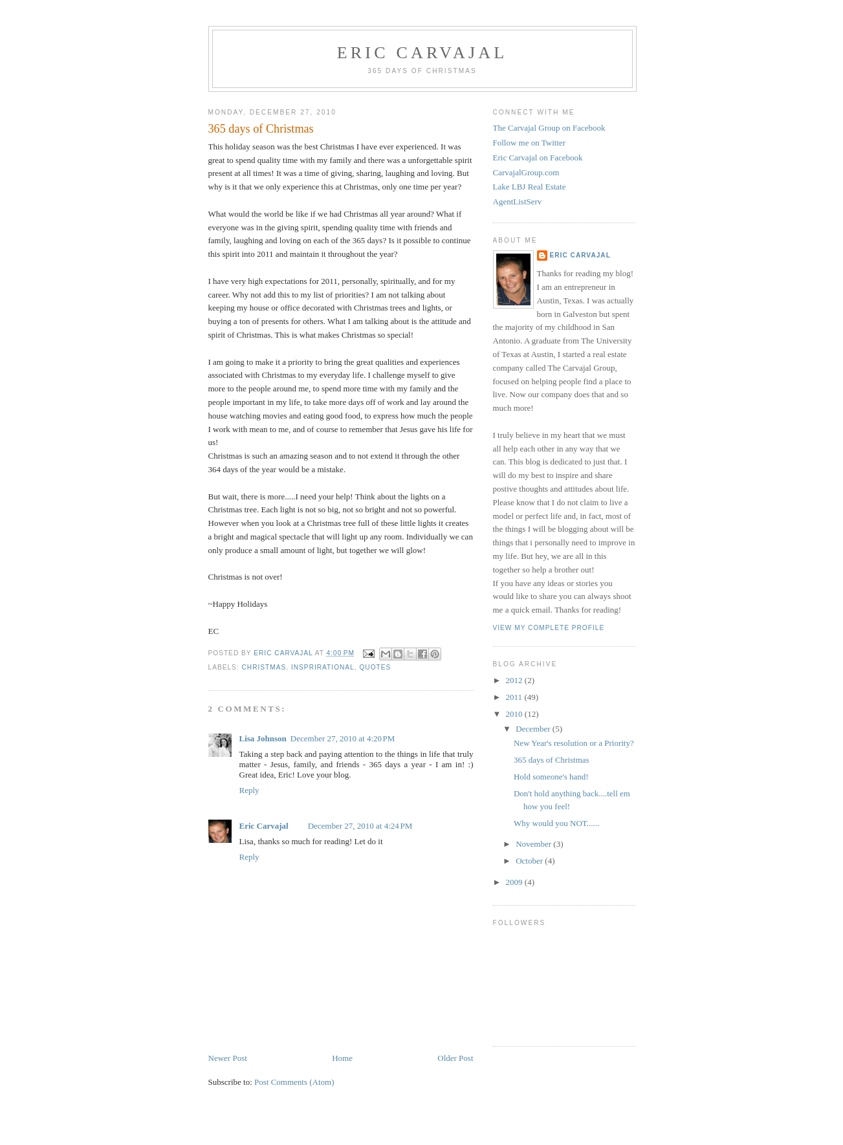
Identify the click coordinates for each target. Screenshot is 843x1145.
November (534, 844)
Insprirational (323, 667)
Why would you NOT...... (556, 823)
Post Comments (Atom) (294, 1082)
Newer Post (227, 1058)
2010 (515, 714)
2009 (515, 882)
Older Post (455, 1058)
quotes (375, 667)
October (530, 861)
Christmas (264, 667)
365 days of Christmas (551, 760)
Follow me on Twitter (529, 142)
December (534, 729)
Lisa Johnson (263, 738)
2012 (515, 680)
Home (342, 1058)
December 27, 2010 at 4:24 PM (360, 826)
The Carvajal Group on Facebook (549, 128)
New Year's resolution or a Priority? (574, 743)
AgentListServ (517, 201)
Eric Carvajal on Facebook (538, 157)
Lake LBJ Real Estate (529, 186)
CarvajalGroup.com (526, 172)
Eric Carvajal (422, 52)
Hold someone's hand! (551, 776)
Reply (249, 790)
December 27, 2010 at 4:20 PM (342, 738)
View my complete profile (549, 627)
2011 (515, 697)
